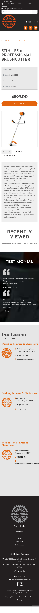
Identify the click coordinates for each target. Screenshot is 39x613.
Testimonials (19, 545)
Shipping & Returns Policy (13, 597)
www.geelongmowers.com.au (26, 409)
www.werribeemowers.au (24, 359)
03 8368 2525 (7, 1)
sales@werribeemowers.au (12, 9)
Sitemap (19, 600)
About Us (19, 541)
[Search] (17, 12)
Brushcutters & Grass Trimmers (20, 41)
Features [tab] (18, 151)
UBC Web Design (22, 593)
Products (8, 41)
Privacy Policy (29, 597)
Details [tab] (6, 151)
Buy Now (19, 104)
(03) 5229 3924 (21, 405)
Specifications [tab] (9, 155)
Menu (30, 22)
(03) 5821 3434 (21, 457)
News (20, 538)
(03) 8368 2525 (21, 355)
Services (19, 535)
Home (3, 41)
